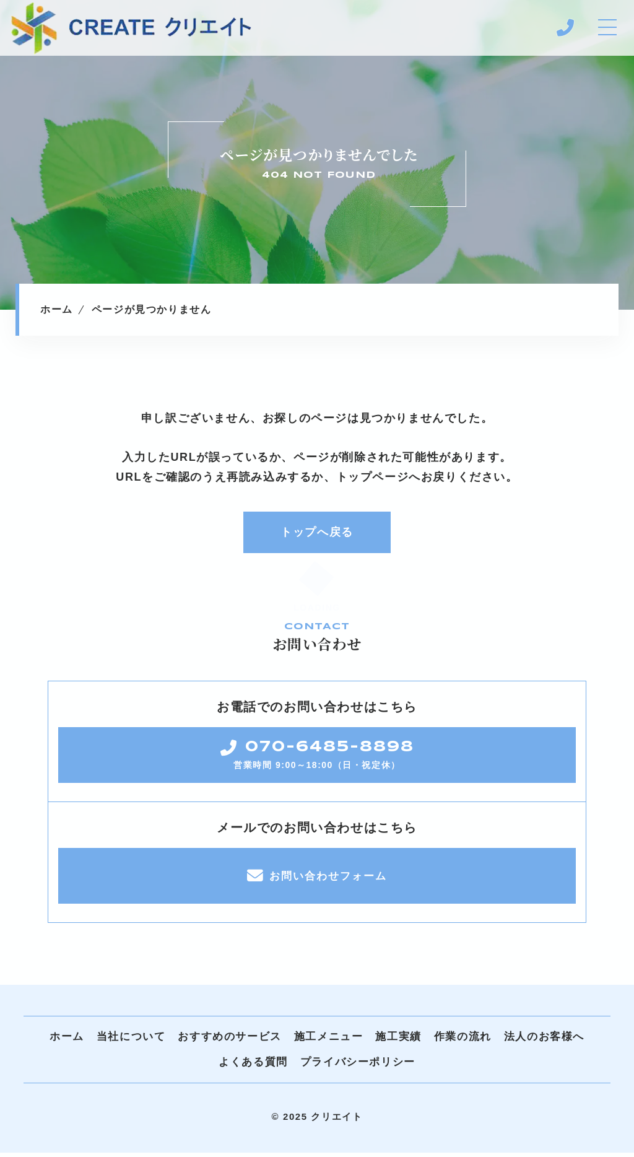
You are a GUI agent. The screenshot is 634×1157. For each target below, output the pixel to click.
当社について (131, 1041)
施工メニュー (328, 1041)
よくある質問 (253, 1066)
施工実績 (398, 1041)
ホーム (67, 1041)
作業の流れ (463, 1041)
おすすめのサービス (229, 1041)
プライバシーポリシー (357, 1066)
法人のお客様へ (544, 1041)
